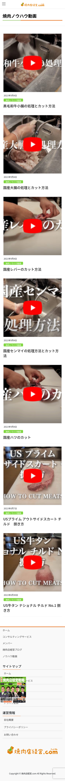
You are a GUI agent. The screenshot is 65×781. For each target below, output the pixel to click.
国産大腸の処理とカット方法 (25, 187)
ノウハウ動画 (10, 656)
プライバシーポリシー (16, 727)
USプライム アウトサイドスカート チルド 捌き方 (32, 521)
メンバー (7, 643)
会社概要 (9, 719)
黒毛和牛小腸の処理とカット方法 (29, 105)
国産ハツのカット (17, 437)
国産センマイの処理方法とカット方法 (31, 353)
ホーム (6, 630)
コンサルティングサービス (17, 636)
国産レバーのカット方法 (22, 269)
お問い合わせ (11, 734)
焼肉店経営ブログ (12, 649)
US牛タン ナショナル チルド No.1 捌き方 (31, 608)
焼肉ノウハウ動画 (13, 100)
